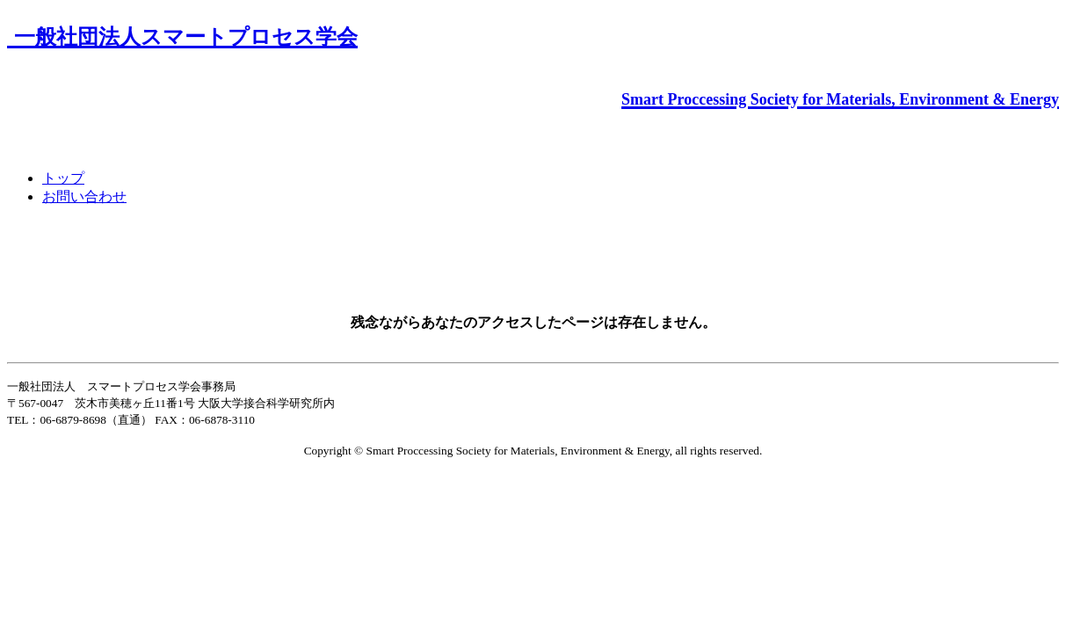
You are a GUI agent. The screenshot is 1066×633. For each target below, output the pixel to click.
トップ (63, 178)
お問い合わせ (84, 196)
